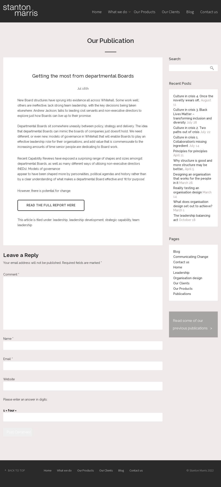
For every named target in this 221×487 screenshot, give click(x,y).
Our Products (144, 11)
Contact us (209, 11)
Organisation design (187, 278)
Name (8, 338)
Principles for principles (190, 151)
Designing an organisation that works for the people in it (192, 179)
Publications (182, 294)
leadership (60, 220)
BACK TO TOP (16, 470)
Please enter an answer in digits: (25, 399)
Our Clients (171, 11)
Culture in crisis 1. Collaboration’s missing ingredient (190, 141)
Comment (11, 274)
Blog (190, 11)
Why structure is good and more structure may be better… (192, 165)
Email (8, 359)
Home (97, 11)
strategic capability (118, 220)
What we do (117, 11)
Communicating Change (190, 256)
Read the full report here (51, 205)
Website (9, 379)
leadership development (86, 220)
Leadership (181, 272)
